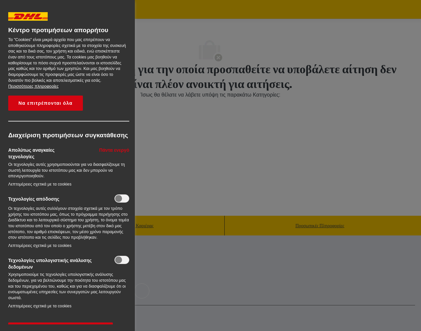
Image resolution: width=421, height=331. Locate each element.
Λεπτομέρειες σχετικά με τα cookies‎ (39, 184)
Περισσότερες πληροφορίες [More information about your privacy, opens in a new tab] (33, 86)
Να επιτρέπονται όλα (45, 103)
